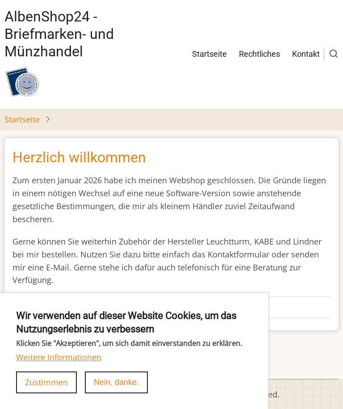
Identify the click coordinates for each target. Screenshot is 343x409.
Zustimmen (46, 393)
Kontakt (306, 54)
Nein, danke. (116, 393)
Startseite (209, 54)
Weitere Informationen (58, 368)
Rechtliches (259, 54)
